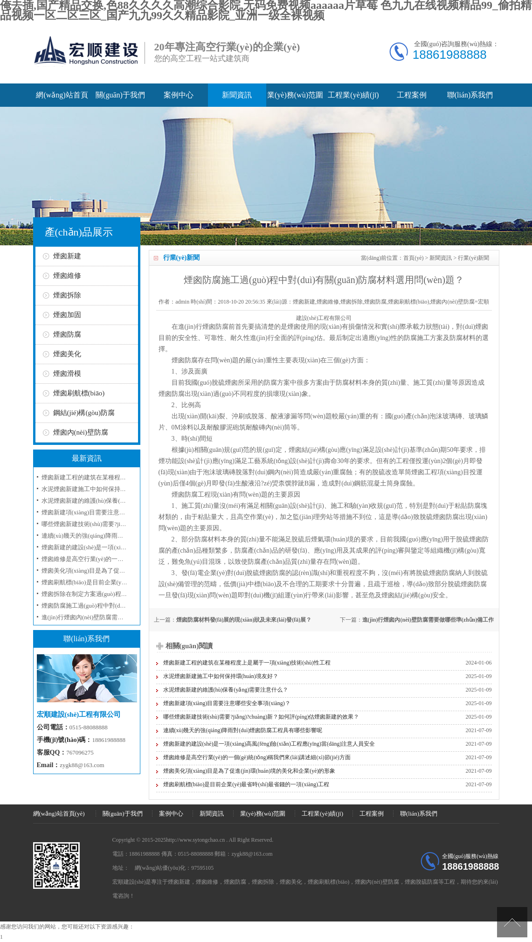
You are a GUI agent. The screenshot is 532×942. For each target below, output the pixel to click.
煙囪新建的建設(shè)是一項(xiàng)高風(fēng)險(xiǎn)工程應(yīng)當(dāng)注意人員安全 (269, 744)
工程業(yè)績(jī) (353, 95)
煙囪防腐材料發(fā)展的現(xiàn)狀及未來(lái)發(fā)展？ (244, 619)
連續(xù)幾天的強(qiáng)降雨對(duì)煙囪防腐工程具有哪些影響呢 (243, 730)
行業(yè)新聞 (473, 258)
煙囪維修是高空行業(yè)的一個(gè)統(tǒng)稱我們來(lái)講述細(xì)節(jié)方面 (257, 757)
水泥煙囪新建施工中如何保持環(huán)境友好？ (220, 676)
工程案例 (412, 95)
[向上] (512, 922)
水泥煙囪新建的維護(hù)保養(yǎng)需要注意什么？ (109, 500)
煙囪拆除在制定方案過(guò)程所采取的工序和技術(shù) (114, 593)
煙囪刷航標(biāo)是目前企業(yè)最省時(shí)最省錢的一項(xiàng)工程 (246, 784)
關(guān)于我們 (120, 95)
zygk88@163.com (82, 765)
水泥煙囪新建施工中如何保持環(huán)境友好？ (103, 488)
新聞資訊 (237, 95)
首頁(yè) (413, 258)
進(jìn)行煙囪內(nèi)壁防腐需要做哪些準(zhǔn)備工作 (428, 619)
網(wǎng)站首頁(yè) (59, 813)
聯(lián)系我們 (470, 95)
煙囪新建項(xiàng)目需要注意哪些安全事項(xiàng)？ (226, 703)
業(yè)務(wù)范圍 (295, 95)
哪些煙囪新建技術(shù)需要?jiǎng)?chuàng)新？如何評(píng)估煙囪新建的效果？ (261, 716)
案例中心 (178, 95)
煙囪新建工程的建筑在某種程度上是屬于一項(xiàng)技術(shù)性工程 (247, 662)
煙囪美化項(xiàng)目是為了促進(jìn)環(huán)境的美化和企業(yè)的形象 (249, 771)
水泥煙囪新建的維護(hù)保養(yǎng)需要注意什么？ (226, 689)
